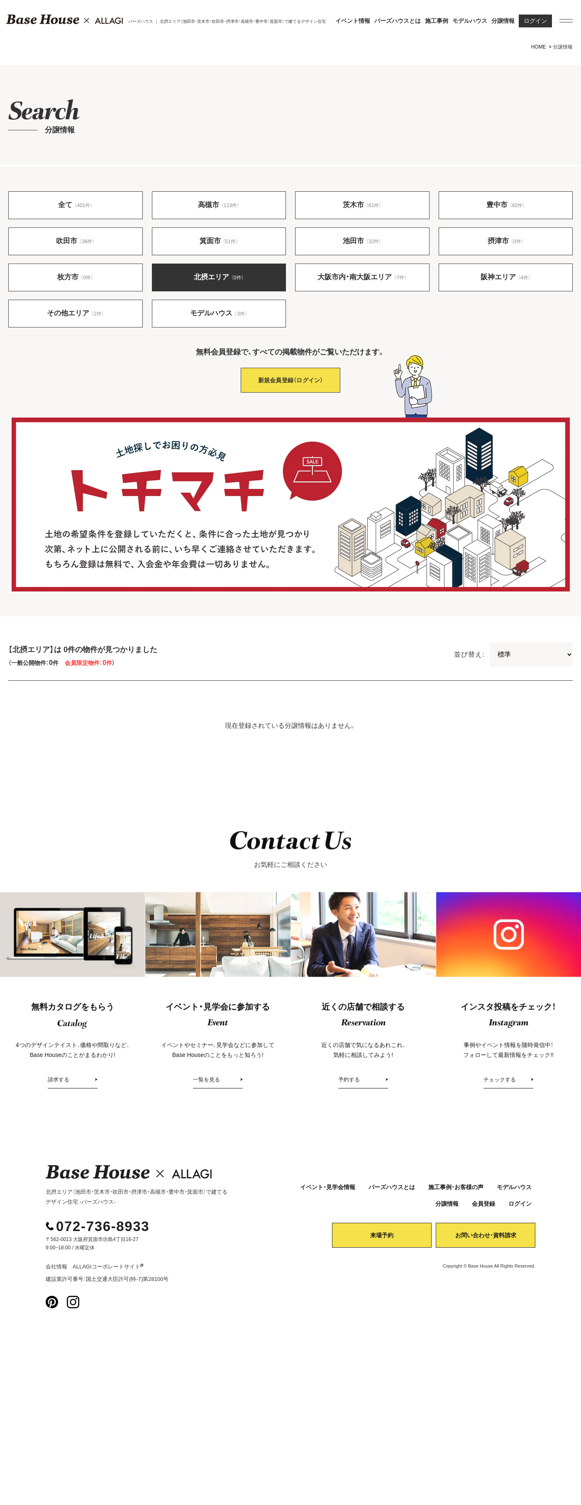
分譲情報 (503, 20)
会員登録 (483, 1208)
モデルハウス (469, 20)
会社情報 (56, 1271)
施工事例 (436, 20)
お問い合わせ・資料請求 (485, 1240)
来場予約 (381, 1240)
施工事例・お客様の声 (455, 1192)
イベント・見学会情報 (327, 1192)
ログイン (535, 20)
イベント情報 (352, 20)
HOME (538, 47)
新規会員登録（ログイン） (290, 385)
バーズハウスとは (397, 20)
